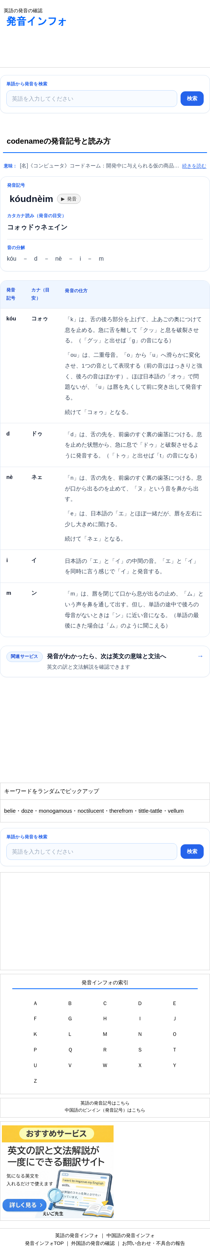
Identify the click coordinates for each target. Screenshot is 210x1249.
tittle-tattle (150, 811)
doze (27, 811)
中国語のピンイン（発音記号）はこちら (105, 1110)
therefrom (121, 811)
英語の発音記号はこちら (105, 1102)
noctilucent (90, 811)
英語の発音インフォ (77, 1235)
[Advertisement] (59, 48)
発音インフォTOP (44, 1243)
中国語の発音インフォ (130, 1235)
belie (10, 811)
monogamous (55, 811)
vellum (176, 811)
